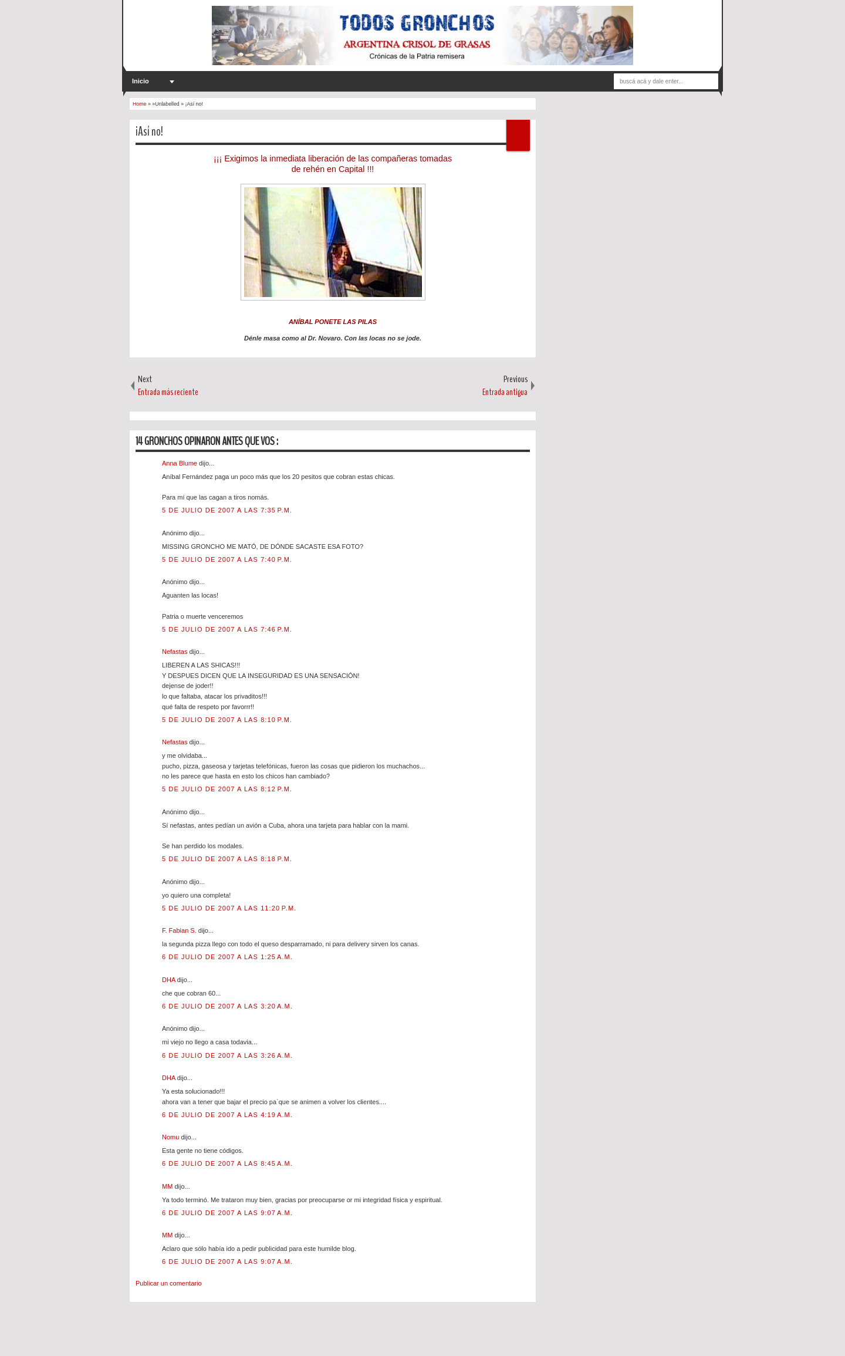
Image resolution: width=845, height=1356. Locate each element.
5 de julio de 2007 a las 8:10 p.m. (227, 719)
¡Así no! (149, 131)
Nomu (171, 1137)
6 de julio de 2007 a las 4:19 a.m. (227, 1114)
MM (168, 1186)
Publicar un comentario (169, 1283)
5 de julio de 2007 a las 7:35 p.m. (227, 510)
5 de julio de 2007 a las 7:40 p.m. (227, 559)
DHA (169, 979)
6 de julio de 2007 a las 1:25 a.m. (227, 956)
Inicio (140, 81)
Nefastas (175, 651)
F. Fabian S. (180, 930)
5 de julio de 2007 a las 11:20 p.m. (229, 908)
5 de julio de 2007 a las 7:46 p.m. (227, 629)
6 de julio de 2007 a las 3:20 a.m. (227, 1006)
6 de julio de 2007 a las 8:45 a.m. (227, 1163)
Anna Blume (180, 463)
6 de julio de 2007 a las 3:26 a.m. (227, 1055)
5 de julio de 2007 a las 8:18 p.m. (227, 858)
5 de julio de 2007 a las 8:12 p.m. (227, 788)
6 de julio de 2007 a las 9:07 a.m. (227, 1212)
